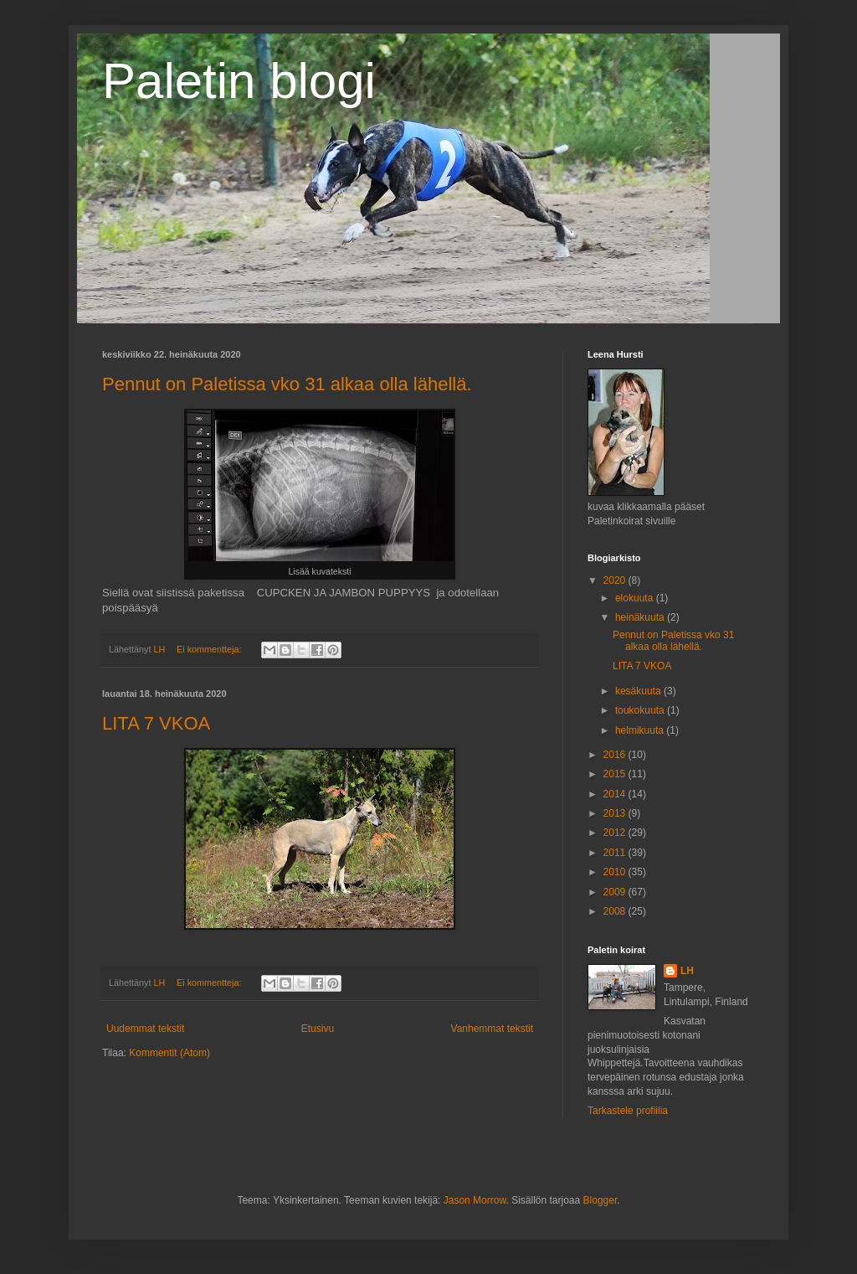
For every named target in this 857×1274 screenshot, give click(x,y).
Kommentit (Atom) (169, 1053)
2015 (616, 774)
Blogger (600, 1200)
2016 (616, 755)
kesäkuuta (639, 691)
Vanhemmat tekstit (492, 1028)
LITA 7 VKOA (156, 723)
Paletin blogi (239, 81)
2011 (616, 853)
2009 (616, 892)
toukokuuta (641, 710)
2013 (616, 813)
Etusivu (317, 1028)
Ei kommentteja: (210, 649)
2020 (616, 580)
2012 (616, 832)
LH (687, 971)
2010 (616, 872)
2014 (616, 794)
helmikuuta (640, 730)
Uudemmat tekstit (145, 1028)
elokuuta (635, 598)
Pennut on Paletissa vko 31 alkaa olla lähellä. (287, 384)
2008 (616, 911)
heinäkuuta (641, 617)
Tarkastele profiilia (628, 1111)
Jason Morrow (475, 1200)
